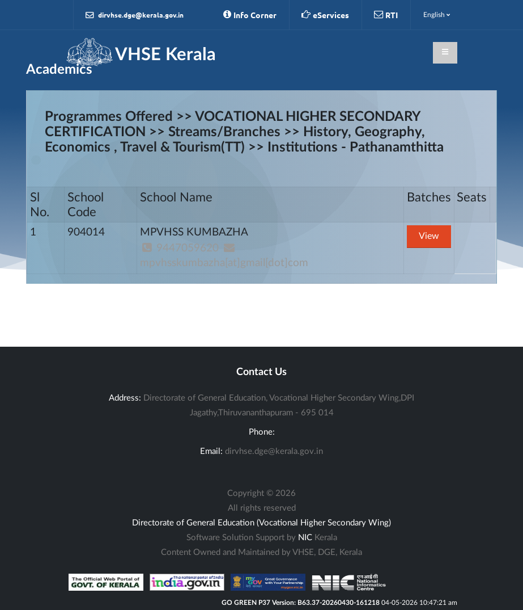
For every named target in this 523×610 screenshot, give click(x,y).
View (429, 236)
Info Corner (250, 15)
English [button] (436, 14)
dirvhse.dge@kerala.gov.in (135, 15)
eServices (325, 15)
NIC (305, 537)
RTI (386, 15)
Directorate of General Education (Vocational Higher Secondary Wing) (261, 523)
